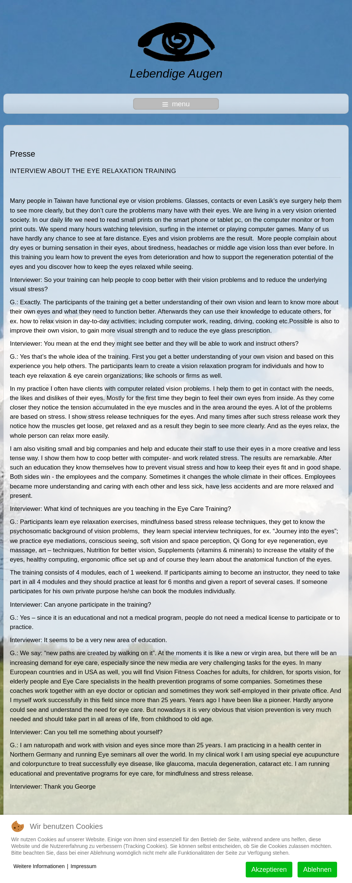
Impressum (83, 866)
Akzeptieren (269, 869)
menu (176, 104)
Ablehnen (317, 869)
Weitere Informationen (39, 866)
